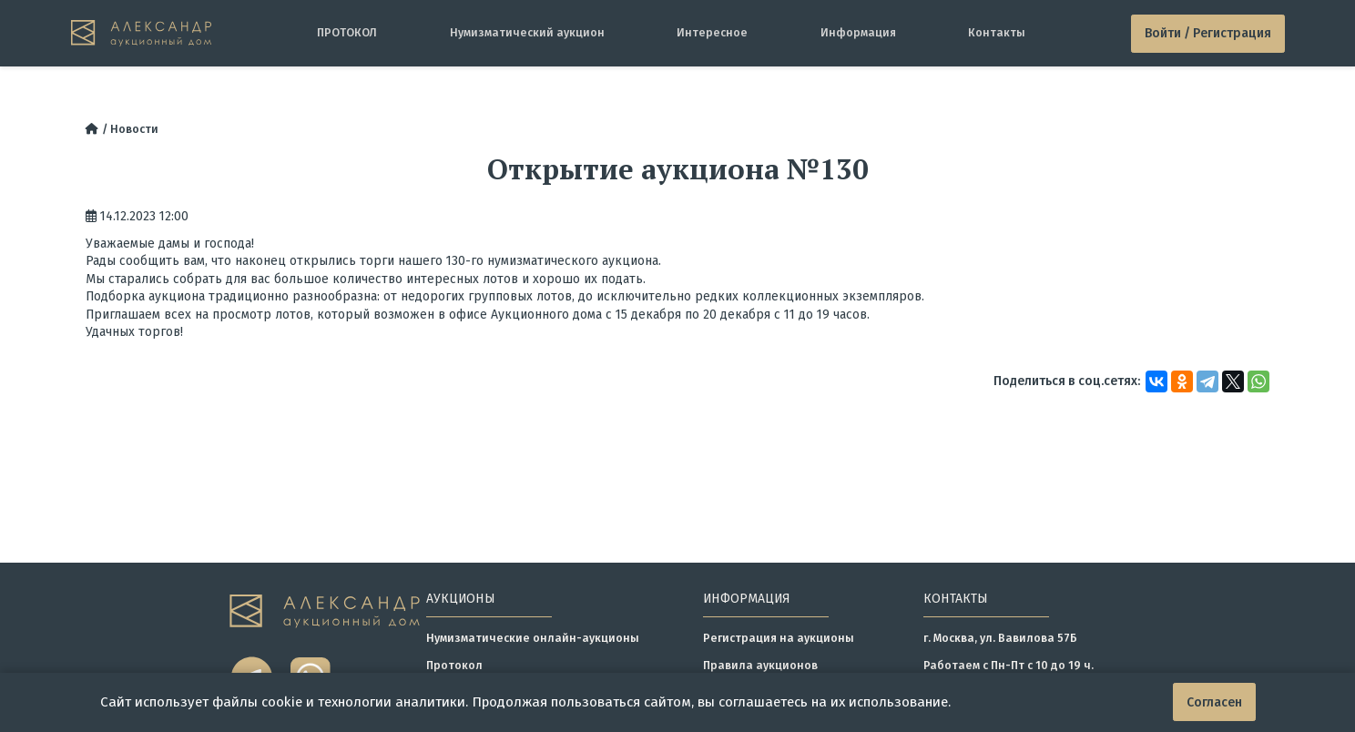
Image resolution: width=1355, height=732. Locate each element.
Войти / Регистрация (1208, 33)
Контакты (996, 32)
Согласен (1214, 702)
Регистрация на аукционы (778, 638)
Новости (134, 129)
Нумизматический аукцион (527, 32)
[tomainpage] (141, 33)
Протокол (454, 665)
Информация (858, 32)
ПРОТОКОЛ (347, 32)
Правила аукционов (760, 665)
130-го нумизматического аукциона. (555, 261)
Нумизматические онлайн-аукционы (532, 638)
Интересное (712, 32)
